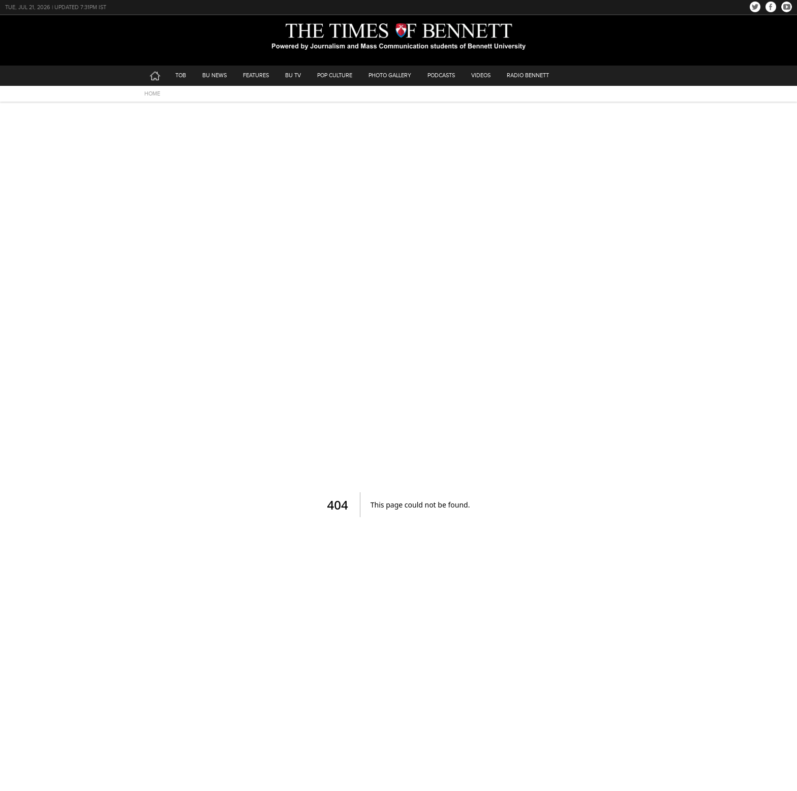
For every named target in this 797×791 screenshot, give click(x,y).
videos (481, 75)
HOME (152, 94)
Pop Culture (334, 75)
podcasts (441, 75)
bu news (214, 75)
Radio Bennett (528, 75)
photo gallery (390, 75)
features (256, 75)
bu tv (293, 75)
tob (180, 75)
